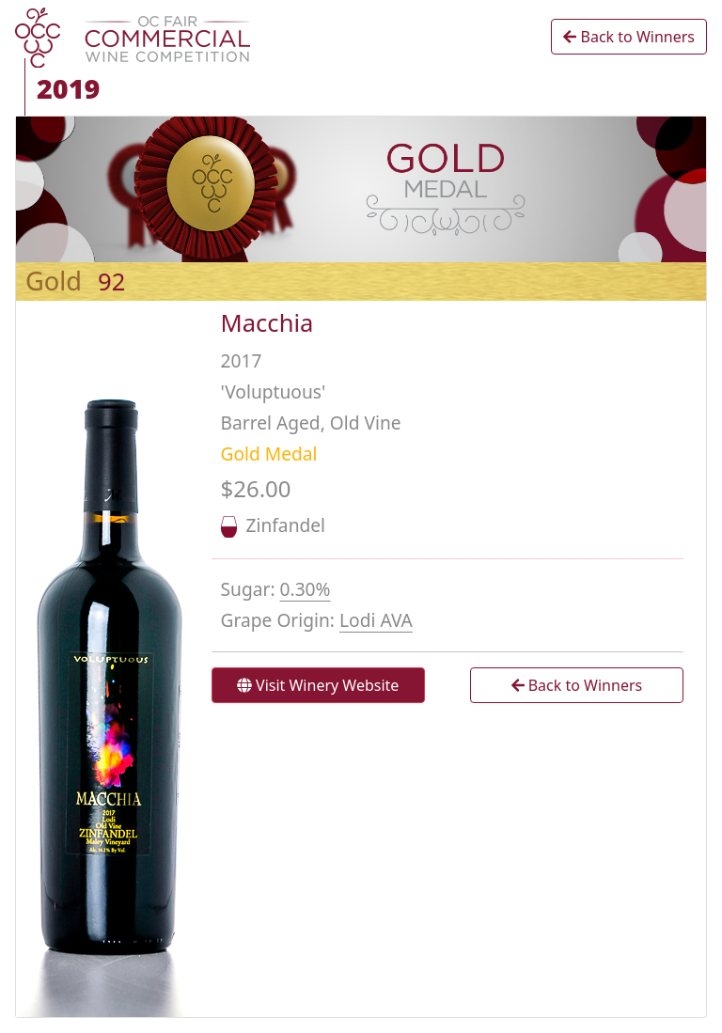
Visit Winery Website (318, 685)
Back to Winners (629, 36)
